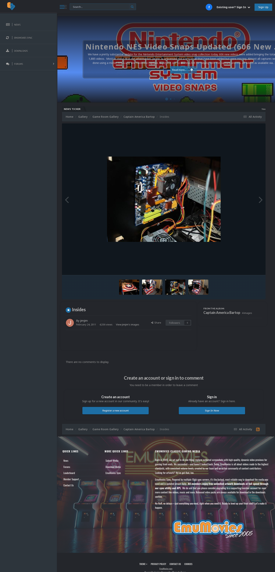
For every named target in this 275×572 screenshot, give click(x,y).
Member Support (71, 479)
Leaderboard (69, 473)
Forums (66, 467)
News (65, 460)
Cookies (188, 564)
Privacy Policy (158, 564)
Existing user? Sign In (233, 7)
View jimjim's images (127, 324)
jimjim (84, 320)
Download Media (113, 467)
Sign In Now (212, 410)
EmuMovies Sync (113, 473)
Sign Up (263, 7)
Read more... (165, 69)
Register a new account (115, 410)
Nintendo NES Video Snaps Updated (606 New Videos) (244, 109)
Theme (143, 564)
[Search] (103, 7)
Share (156, 322)
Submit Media (111, 460)
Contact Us (68, 485)
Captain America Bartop (221, 312)
